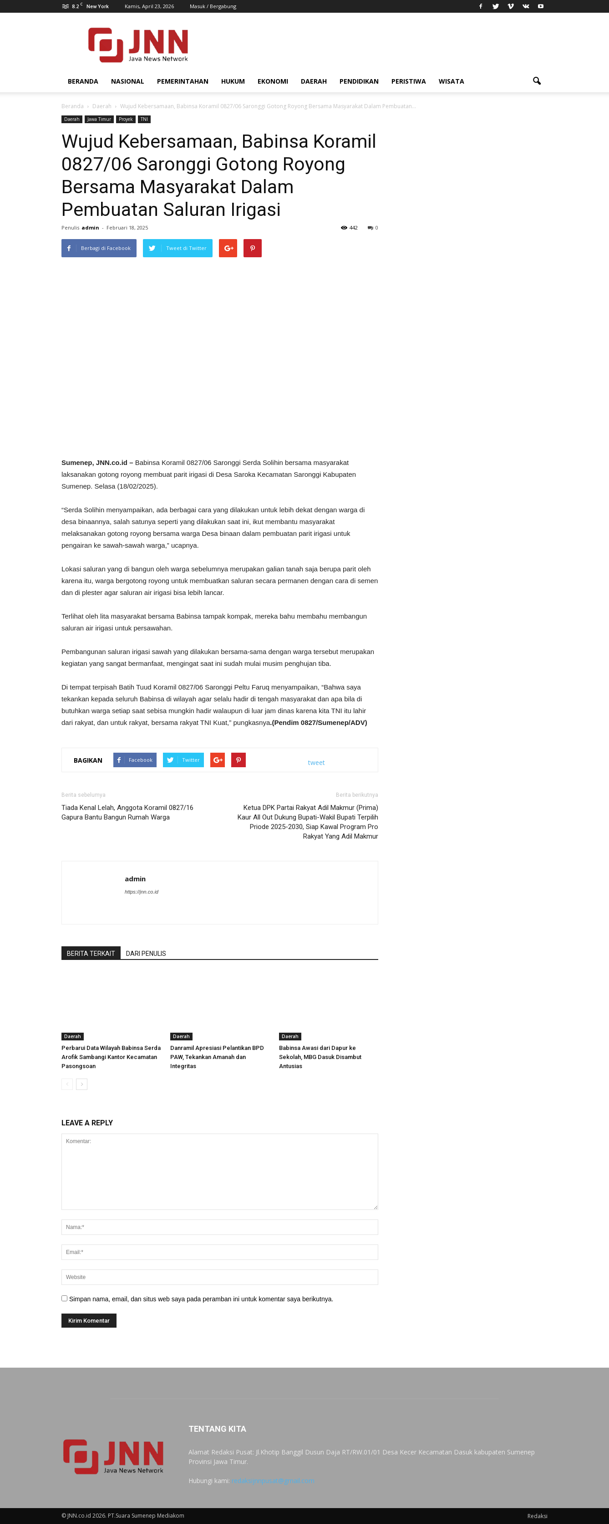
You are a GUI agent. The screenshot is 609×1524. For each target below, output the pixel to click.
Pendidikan (359, 81)
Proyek (126, 119)
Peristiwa (408, 81)
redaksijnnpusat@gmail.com (273, 1480)
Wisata (451, 81)
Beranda (83, 81)
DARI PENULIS (146, 953)
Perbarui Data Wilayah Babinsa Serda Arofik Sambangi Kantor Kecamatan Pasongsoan (111, 1056)
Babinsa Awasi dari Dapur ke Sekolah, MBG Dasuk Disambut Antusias (320, 1056)
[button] (537, 81)
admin (90, 227)
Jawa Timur (99, 119)
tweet (316, 762)
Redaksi (538, 1516)
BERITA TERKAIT (91, 953)
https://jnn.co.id (141, 891)
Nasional (127, 81)
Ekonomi (273, 81)
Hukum (233, 81)
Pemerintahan (182, 81)
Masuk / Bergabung (213, 6)
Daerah (314, 81)
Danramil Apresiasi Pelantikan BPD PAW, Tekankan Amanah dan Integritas (217, 1056)
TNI (144, 119)
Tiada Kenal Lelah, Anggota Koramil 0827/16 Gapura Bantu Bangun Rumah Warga (127, 812)
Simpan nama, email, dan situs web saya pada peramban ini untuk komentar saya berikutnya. (201, 1299)
